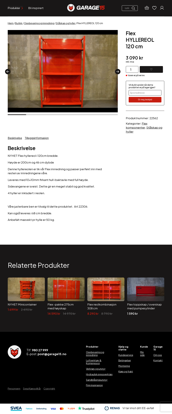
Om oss (157, 354)
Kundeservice (125, 354)
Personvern (14, 388)
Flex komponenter (136, 125)
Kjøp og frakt (125, 371)
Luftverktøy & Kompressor (93, 362)
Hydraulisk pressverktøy (99, 374)
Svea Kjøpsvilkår (32, 388)
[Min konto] (162, 8)
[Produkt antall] (132, 69)
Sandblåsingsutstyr (97, 379)
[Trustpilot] (86, 409)
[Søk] (134, 8)
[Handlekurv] (146, 8)
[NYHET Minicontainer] (26, 297)
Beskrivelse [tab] (15, 138)
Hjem (10, 23)
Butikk (18, 23)
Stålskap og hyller (65, 23)
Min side (142, 353)
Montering (124, 365)
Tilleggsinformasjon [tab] (37, 138)
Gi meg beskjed (145, 99)
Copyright (49, 388)
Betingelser (124, 360)
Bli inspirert (36, 8)
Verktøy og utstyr (95, 368)
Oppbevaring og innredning (39, 23)
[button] (7, 71)
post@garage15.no (52, 354)
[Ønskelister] (154, 8)
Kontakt (158, 360)
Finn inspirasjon (94, 385)
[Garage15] (86, 8)
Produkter (15, 8)
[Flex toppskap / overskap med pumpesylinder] (145, 297)
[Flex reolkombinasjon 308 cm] (105, 297)
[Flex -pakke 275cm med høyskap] (66, 297)
